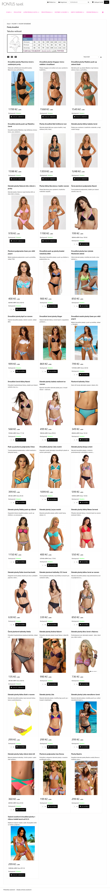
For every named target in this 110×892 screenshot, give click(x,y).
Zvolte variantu (17, 117)
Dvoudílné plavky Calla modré (51, 447)
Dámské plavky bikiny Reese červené (84, 509)
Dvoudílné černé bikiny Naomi (19, 381)
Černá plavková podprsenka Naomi (84, 186)
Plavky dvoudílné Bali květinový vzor (53, 124)
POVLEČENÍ (17, 12)
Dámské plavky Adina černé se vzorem (85, 572)
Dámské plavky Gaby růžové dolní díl (21, 754)
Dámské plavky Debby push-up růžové (22, 509)
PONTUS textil (12, 4)
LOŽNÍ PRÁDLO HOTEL (31, 12)
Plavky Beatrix (76, 754)
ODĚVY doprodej (77, 12)
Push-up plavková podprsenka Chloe (21, 447)
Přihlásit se (51, 2)
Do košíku (84, 244)
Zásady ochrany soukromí (23, 889)
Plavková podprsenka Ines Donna (52, 754)
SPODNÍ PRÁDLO (92, 12)
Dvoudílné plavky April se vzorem (20, 316)
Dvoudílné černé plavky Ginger (51, 316)
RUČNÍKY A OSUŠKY (62, 12)
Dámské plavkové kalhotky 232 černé (53, 572)
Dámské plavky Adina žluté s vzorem (21, 694)
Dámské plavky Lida (47, 694)
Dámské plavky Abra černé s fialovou (84, 631)
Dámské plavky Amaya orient (81, 447)
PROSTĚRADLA (47, 12)
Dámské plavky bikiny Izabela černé (84, 124)
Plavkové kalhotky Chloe (80, 381)
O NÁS (9, 12)
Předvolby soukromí (9, 889)
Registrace (62, 2)
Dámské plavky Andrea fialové (51, 631)
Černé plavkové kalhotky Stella (19, 631)
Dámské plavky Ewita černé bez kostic (21, 572)
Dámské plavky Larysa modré (50, 509)
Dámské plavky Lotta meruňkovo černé (85, 694)
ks (75, 244)
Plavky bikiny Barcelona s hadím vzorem (54, 186)
